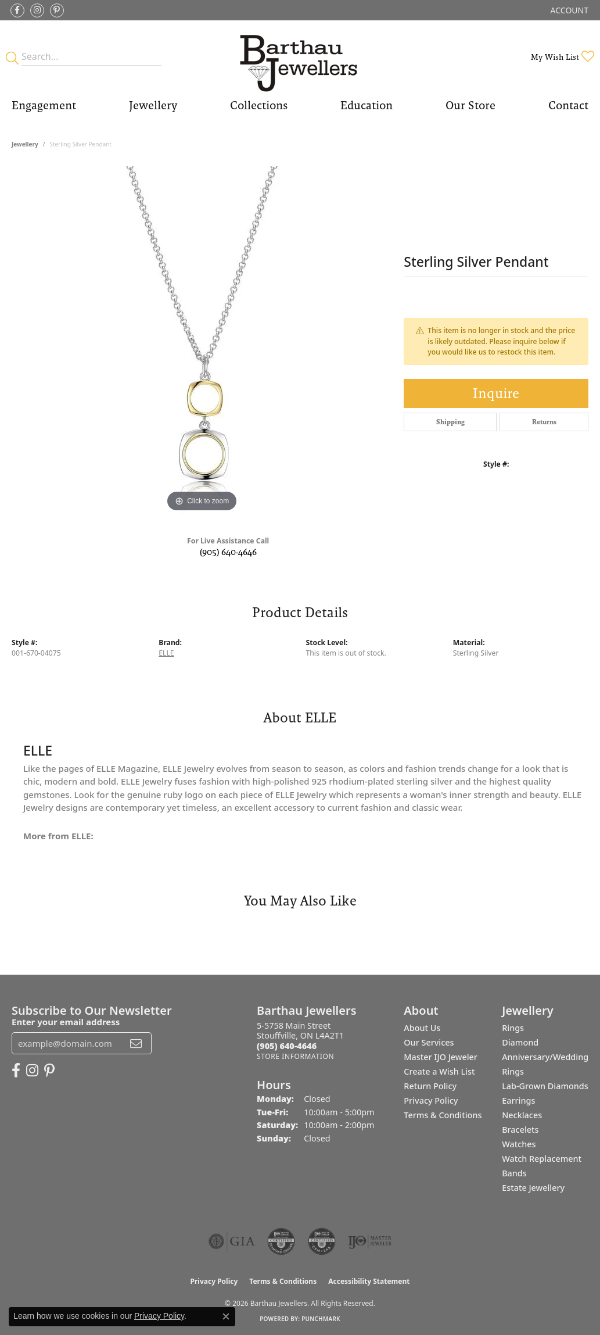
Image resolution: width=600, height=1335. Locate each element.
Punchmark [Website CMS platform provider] (320, 1319)
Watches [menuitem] (519, 1144)
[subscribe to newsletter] (136, 1043)
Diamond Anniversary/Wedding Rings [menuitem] (545, 1057)
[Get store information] (295, 1056)
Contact (568, 105)
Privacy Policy (431, 1100)
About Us (422, 1027)
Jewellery (153, 105)
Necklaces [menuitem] (522, 1115)
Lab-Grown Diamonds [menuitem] (545, 1085)
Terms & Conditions (443, 1115)
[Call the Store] (287, 1045)
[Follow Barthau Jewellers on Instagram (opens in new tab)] (37, 10)
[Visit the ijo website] (369, 1241)
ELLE (166, 653)
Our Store (470, 105)
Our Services (429, 1042)
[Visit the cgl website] (321, 1241)
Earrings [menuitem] (518, 1100)
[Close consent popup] (225, 1316)
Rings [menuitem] (513, 1027)
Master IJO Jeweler (440, 1056)
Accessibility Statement (368, 1281)
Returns (544, 422)
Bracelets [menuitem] (520, 1129)
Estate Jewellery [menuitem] (533, 1187)
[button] (568, 10)
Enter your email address (66, 1022)
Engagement (44, 105)
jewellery (25, 144)
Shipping (450, 422)
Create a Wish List (439, 1071)
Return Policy (430, 1085)
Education (366, 105)
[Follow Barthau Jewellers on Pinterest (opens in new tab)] (57, 10)
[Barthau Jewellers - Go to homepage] (300, 57)
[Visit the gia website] (232, 1241)
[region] (202, 340)
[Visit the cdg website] (281, 1241)
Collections (259, 105)
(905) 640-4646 (228, 551)
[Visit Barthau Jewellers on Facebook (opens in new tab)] (17, 10)
